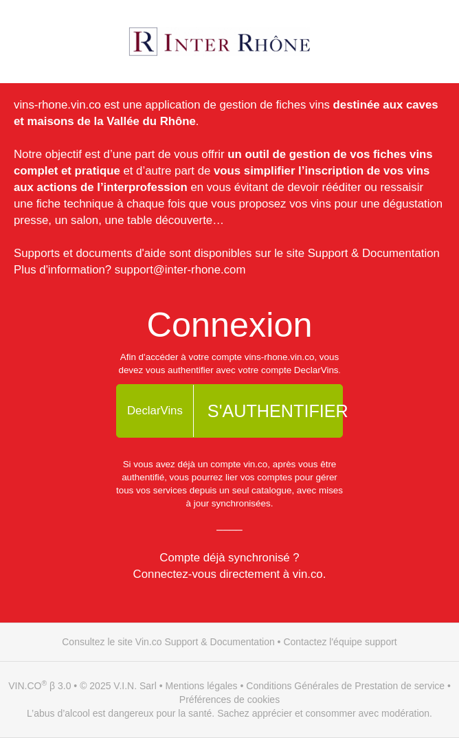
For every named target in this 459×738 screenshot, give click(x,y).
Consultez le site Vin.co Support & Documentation (168, 641)
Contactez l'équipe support (339, 641)
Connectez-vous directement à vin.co (228, 574)
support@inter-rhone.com (180, 269)
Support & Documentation (374, 253)
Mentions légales (202, 685)
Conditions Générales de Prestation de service (345, 685)
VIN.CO (24, 685)
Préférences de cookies (229, 699)
